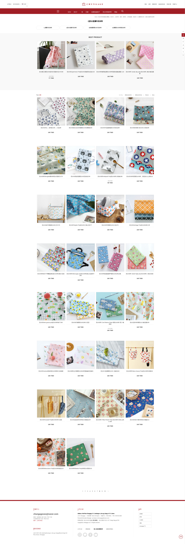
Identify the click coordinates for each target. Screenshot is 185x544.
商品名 (147, 95)
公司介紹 (80, 529)
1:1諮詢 (141, 520)
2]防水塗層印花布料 (149, 16)
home (96, 16)
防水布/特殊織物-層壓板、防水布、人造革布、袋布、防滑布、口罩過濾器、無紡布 (117, 16)
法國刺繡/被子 (95, 12)
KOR (23, 4)
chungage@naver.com (103, 518)
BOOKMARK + (16, 4)
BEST (75, 12)
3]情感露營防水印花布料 (95, 27)
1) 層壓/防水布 (140, 16)
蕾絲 (115, 12)
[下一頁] (108, 491)
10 (105, 491)
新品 (153, 95)
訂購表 (141, 513)
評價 (141, 516)
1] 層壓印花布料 (48, 27)
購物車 (154, 4)
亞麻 (87, 12)
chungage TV (143, 526)
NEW (69, 12)
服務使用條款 (109, 529)
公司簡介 (9, 4)
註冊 (149, 4)
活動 (141, 523)
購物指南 (88, 529)
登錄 (146, 4)
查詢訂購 (169, 4)
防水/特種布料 (107, 12)
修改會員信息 (162, 4)
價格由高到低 (138, 95)
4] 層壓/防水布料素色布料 (118, 27)
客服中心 (175, 4)
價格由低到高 (128, 95)
